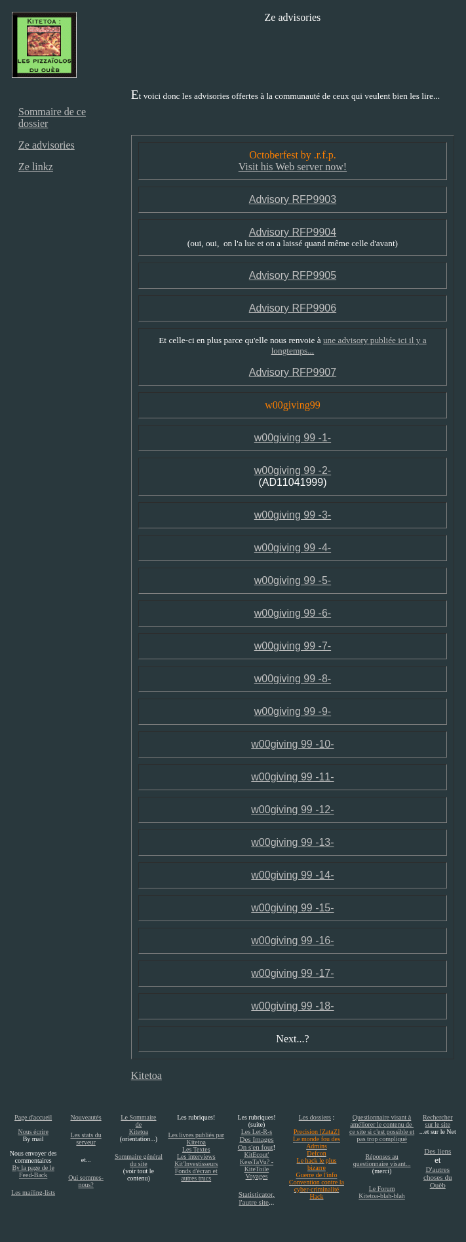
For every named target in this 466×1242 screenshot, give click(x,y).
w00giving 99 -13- (292, 842)
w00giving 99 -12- (292, 809)
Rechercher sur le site (438, 1121)
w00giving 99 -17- (292, 973)
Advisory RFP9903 (292, 199)
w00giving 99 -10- (292, 744)
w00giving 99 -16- (292, 940)
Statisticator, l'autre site (257, 1198)
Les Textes (196, 1149)
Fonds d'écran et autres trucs (196, 1174)
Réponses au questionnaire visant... (382, 1160)
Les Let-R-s (257, 1131)
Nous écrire (33, 1131)
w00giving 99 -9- (292, 711)
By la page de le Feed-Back (33, 1171)
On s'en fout (255, 1147)
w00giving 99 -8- (292, 678)
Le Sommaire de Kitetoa (138, 1124)
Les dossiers (315, 1117)
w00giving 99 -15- (292, 907)
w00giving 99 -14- (292, 875)
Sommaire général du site (139, 1160)
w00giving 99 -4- (292, 547)
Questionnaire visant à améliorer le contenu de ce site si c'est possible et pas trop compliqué (381, 1128)
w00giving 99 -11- (292, 776)
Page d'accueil (33, 1117)
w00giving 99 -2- (292, 470)
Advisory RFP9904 (292, 232)
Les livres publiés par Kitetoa (196, 1138)
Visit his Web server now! (293, 166)
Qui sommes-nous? (86, 1181)
